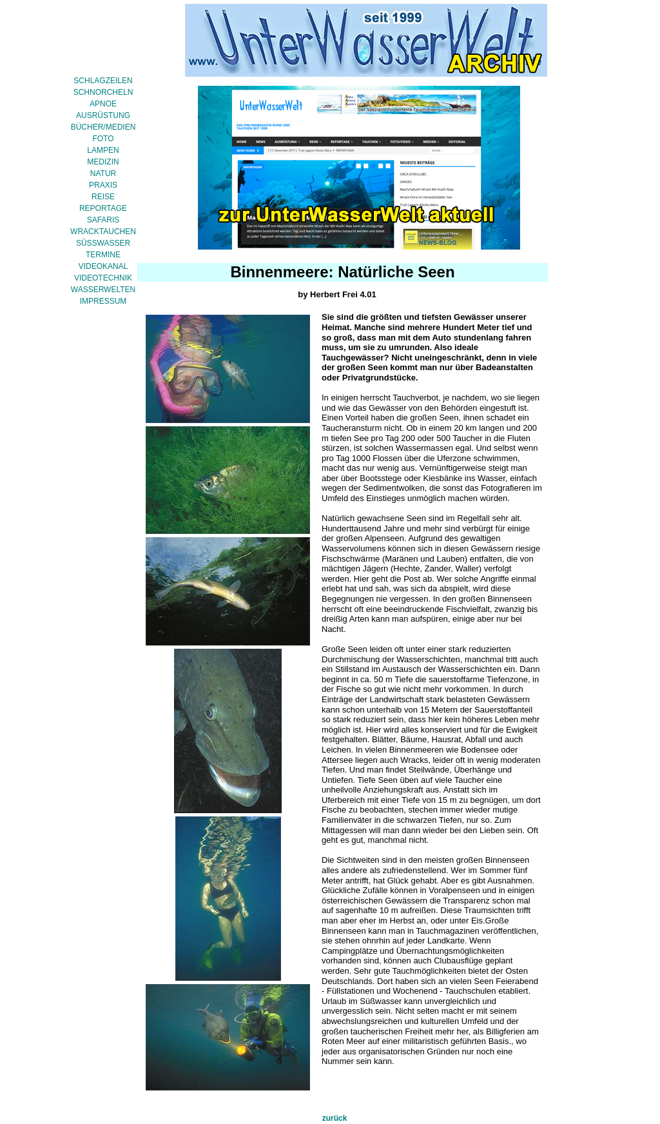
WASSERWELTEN (103, 289)
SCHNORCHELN (103, 92)
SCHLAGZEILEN (102, 80)
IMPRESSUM (103, 301)
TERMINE (103, 254)
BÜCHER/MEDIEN (103, 127)
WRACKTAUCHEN (103, 231)
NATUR (103, 173)
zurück (334, 1118)
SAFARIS (103, 219)
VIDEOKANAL (103, 266)
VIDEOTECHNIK (103, 277)
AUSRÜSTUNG (103, 115)
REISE (103, 196)
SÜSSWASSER (103, 243)
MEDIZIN (103, 161)
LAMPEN (103, 150)
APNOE (103, 103)
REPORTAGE (103, 208)
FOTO (102, 138)
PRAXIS (103, 185)
